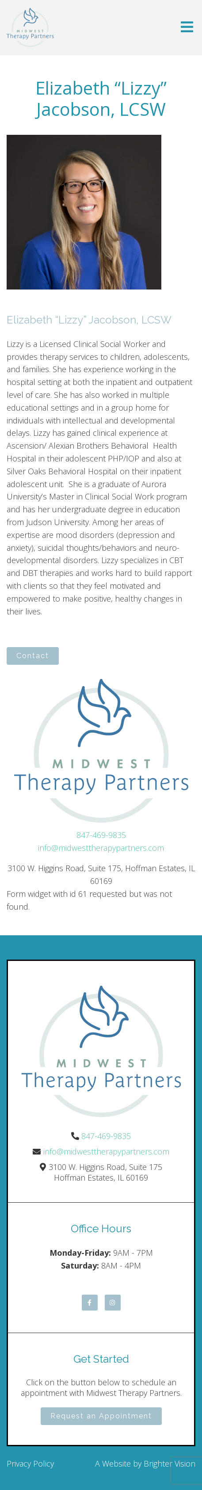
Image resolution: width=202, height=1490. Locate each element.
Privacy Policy (30, 1463)
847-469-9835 (101, 835)
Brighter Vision (169, 1463)
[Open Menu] (187, 27)
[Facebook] (90, 1303)
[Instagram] (113, 1303)
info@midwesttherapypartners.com (101, 847)
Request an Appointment (101, 1416)
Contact (32, 656)
